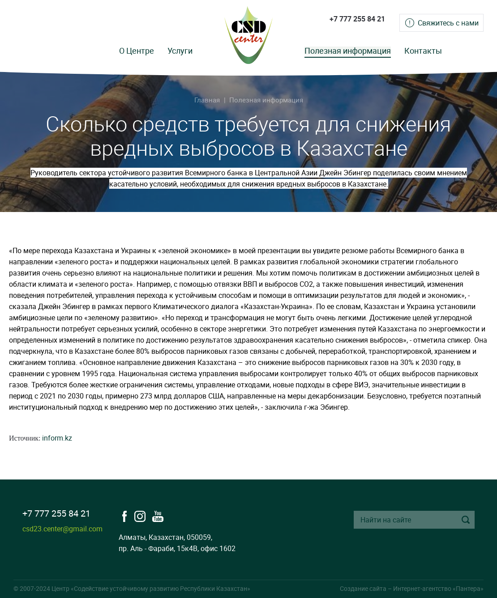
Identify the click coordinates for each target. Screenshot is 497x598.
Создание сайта (363, 588)
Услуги (180, 51)
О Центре (136, 51)
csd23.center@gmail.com (62, 529)
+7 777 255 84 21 (357, 18)
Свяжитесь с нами (448, 23)
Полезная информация (347, 51)
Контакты (423, 51)
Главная (207, 99)
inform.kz (57, 438)
